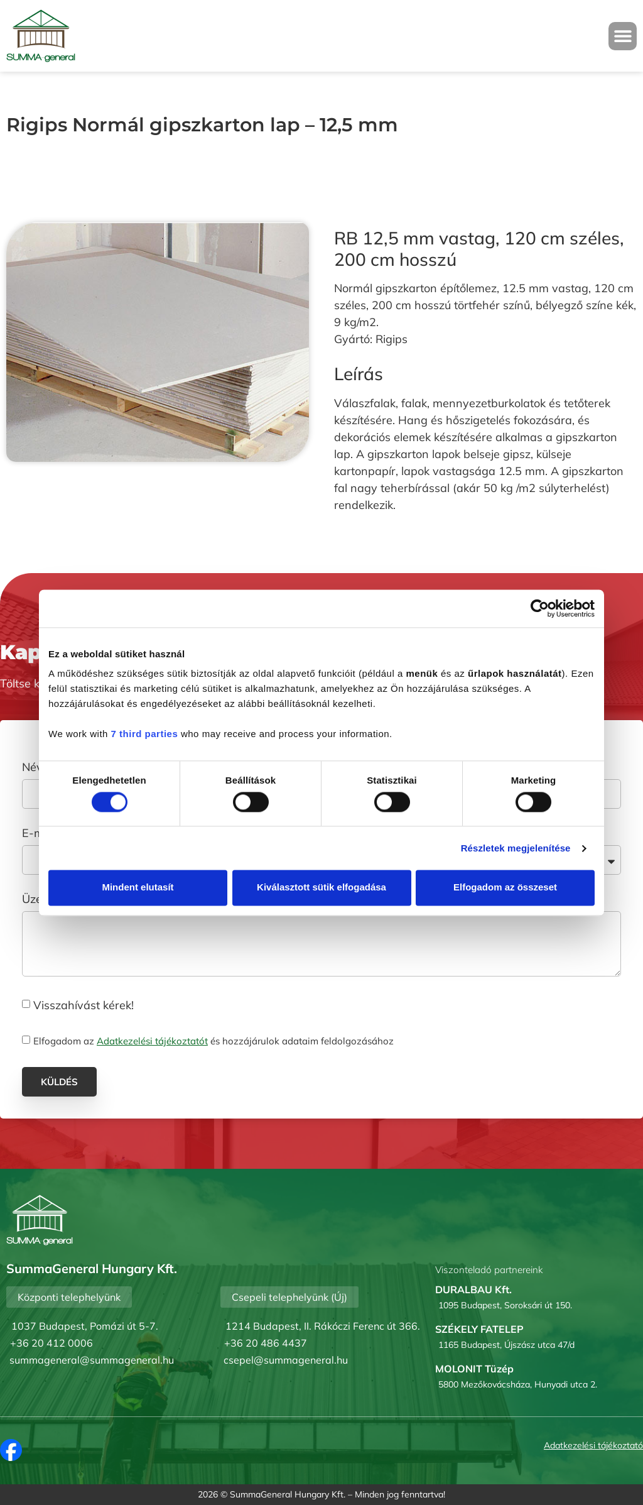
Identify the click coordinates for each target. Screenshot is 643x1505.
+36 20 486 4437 (265, 1343)
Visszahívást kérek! (83, 1004)
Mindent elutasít (137, 887)
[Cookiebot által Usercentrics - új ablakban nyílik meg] (540, 608)
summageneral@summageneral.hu (91, 1360)
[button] (622, 36)
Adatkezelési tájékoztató (593, 1445)
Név (34, 768)
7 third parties (144, 733)
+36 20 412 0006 (51, 1343)
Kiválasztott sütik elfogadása (321, 887)
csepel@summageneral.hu (286, 1360)
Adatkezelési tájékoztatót (152, 1041)
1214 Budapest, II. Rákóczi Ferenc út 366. (322, 1326)
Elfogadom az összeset (505, 887)
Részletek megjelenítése (516, 848)
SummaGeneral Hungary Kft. (287, 1494)
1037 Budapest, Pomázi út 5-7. (84, 1326)
